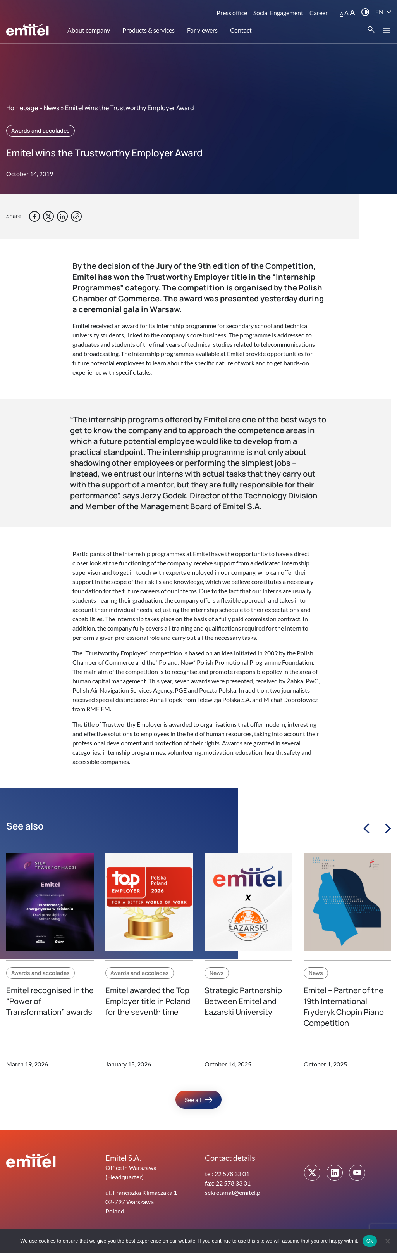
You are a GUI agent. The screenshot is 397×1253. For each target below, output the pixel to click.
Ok (369, 1241)
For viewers (202, 30)
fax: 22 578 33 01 (228, 1183)
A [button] (341, 13)
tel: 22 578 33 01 (227, 1173)
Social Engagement (278, 12)
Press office (232, 12)
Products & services (148, 30)
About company (88, 30)
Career (318, 12)
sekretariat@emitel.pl (233, 1192)
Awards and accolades (40, 130)
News (51, 108)
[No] (387, 1241)
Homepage (22, 108)
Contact (241, 30)
